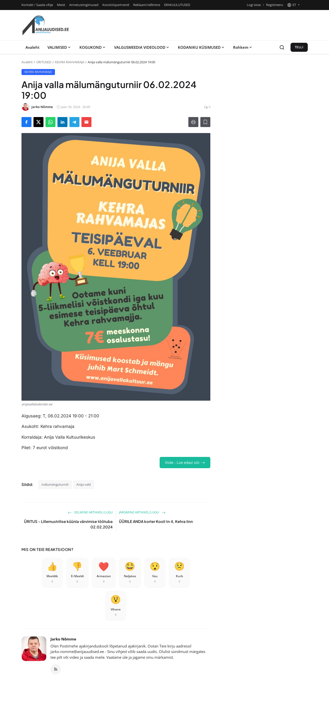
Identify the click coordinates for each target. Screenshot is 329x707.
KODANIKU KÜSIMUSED (201, 47)
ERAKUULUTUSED (177, 5)
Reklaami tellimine (146, 5)
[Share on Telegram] (74, 122)
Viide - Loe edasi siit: (185, 462)
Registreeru (274, 5)
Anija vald (83, 484)
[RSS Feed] (55, 669)
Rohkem (243, 47)
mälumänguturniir (55, 484)
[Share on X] (38, 122)
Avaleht (32, 47)
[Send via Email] (86, 122)
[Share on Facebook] (26, 122)
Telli (299, 47)
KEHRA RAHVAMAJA (69, 62)
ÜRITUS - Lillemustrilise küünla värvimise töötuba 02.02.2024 (68, 524)
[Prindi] (193, 122)
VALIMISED (59, 47)
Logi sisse (254, 5)
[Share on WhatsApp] (50, 122)
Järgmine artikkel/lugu (142, 512)
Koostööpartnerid (115, 5)
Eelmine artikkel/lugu (90, 512)
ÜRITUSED (43, 62)
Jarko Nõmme (63, 638)
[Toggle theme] (306, 5)
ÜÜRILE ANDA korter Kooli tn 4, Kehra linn (156, 521)
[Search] (282, 47)
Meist (61, 5)
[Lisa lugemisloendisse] (205, 122)
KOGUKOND (92, 47)
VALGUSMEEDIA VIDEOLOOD (142, 47)
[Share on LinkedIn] (62, 122)
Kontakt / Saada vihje (37, 5)
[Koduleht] (45, 25)
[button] (293, 5)
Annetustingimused (83, 5)
